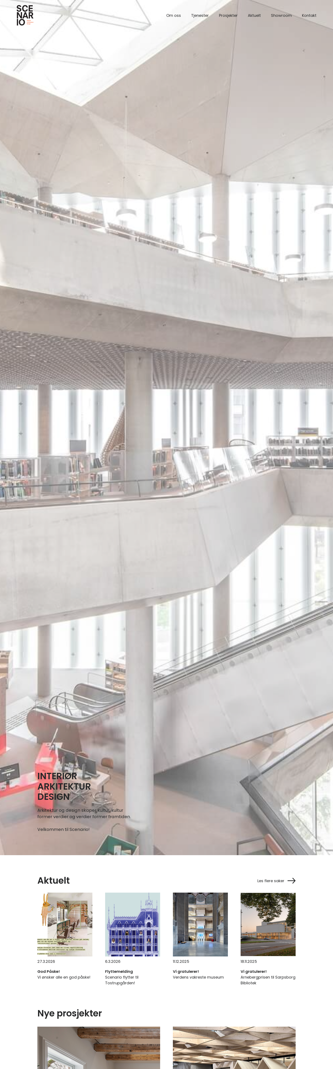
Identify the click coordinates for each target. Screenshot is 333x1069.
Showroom (281, 15)
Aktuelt (254, 15)
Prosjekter (228, 15)
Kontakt (309, 15)
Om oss (173, 15)
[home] (25, 15)
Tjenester (200, 15)
